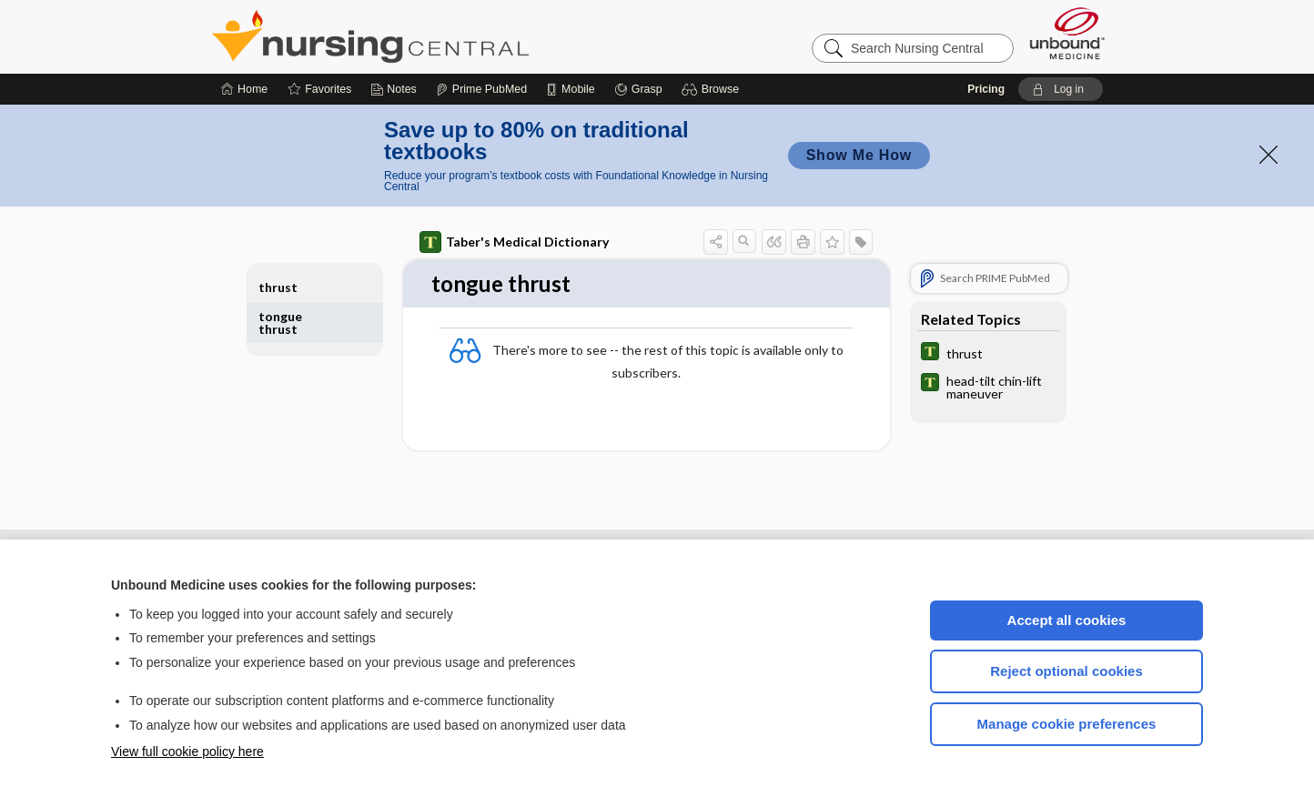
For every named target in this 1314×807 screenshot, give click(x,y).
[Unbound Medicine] (1067, 33)
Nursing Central (438, 36)
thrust (278, 287)
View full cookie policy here (187, 751)
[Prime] (481, 89)
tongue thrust (280, 322)
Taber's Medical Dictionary (514, 242)
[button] (713, 89)
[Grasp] (638, 89)
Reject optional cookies (1066, 671)
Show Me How (859, 155)
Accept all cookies (1067, 620)
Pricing (986, 89)
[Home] (244, 89)
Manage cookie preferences (1067, 723)
